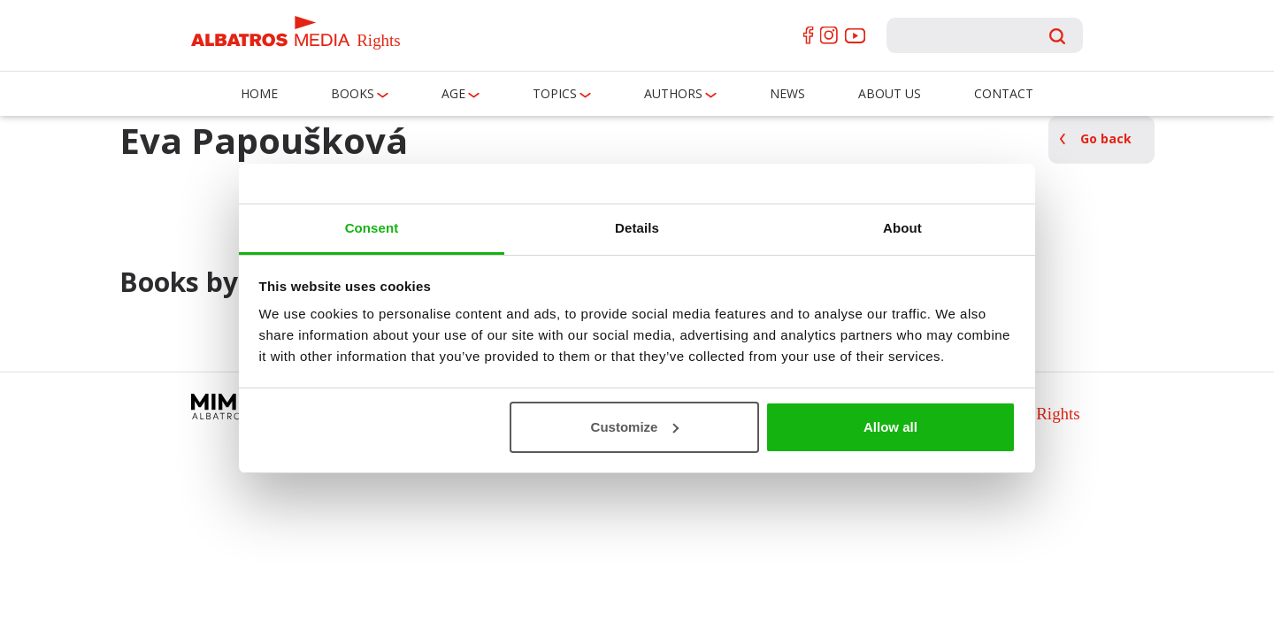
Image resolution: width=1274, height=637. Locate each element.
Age (453, 93)
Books (352, 93)
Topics (555, 93)
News (787, 93)
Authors (673, 93)
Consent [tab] (372, 227)
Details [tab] (637, 227)
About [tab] (902, 227)
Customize (635, 426)
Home (259, 93)
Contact (1003, 93)
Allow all (890, 426)
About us (889, 93)
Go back (1106, 138)
